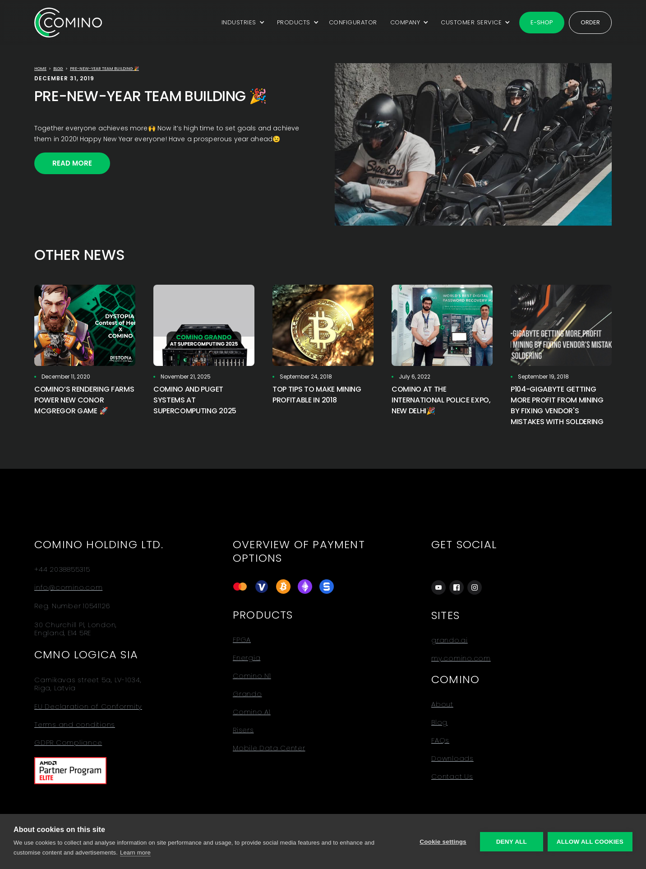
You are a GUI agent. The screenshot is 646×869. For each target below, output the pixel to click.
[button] (241, 22)
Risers (243, 730)
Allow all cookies (590, 841)
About (442, 704)
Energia (246, 657)
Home (40, 68)
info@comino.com (68, 587)
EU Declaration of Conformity (88, 706)
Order (590, 22)
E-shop (542, 22)
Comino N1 (252, 675)
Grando (247, 694)
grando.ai (449, 640)
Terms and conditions (74, 724)
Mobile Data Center (269, 748)
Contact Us (452, 776)
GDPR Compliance (68, 742)
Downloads (452, 758)
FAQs (440, 740)
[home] (68, 22)
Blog (58, 68)
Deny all (511, 841)
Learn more (135, 852)
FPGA (242, 639)
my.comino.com (461, 658)
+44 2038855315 (62, 569)
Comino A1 (252, 712)
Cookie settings (443, 841)
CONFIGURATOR (353, 22)
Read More (72, 163)
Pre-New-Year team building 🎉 (104, 68)
